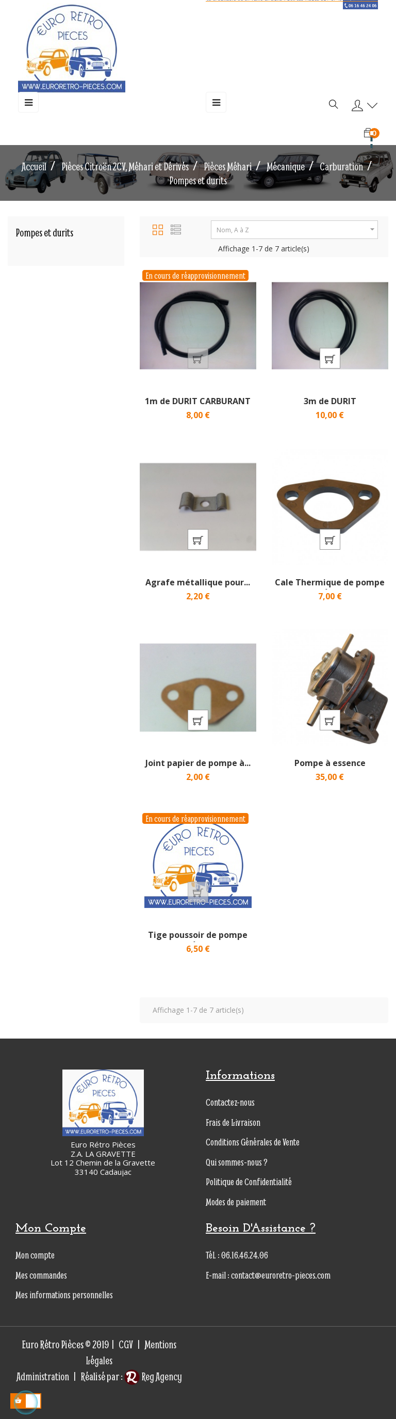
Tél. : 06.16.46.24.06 (237, 1255)
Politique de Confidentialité (249, 1182)
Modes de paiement (236, 1202)
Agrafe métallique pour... (197, 582)
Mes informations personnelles (64, 1295)
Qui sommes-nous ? (237, 1162)
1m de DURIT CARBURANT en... (198, 406)
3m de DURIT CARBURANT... (329, 406)
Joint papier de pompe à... (198, 763)
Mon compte (35, 1255)
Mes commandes (41, 1275)
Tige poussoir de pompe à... (198, 940)
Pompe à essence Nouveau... (330, 768)
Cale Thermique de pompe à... (330, 587)
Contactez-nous (230, 1102)
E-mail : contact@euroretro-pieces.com (268, 1275)
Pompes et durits (44, 232)
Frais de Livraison (233, 1122)
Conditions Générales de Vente (253, 1142)
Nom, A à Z (297, 229)
